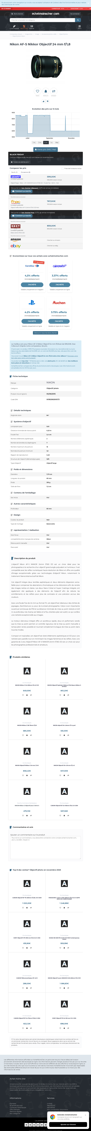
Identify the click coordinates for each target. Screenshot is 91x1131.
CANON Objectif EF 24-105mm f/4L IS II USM (64, 805)
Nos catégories (15, 1113)
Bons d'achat (17, 14)
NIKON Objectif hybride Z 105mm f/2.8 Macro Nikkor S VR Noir (64, 685)
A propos (13, 1103)
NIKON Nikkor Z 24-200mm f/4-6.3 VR (27, 685)
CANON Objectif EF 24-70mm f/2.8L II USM (27, 1018)
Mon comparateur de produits (57, 1109)
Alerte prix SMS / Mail (45, 149)
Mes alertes (51, 1107)
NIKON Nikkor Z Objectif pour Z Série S (27, 805)
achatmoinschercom (45, 13)
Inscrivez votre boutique (55, 1111)
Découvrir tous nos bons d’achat (45, 333)
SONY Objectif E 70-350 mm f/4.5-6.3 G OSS (27, 938)
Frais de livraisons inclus (71, 169)
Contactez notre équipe (18, 1107)
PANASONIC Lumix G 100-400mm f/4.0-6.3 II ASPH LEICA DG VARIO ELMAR (64, 898)
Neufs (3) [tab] (14, 172)
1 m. (34, 142)
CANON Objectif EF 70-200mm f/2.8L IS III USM (26, 897)
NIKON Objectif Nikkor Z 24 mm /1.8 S (27, 765)
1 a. (52, 142)
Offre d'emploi (15, 1109)
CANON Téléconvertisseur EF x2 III (26, 978)
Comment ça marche (21, 191)
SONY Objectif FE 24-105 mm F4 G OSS (64, 1018)
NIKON (51, 382)
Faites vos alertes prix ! (20, 162)
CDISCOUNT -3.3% (78, 8)
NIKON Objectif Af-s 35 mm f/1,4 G (64, 765)
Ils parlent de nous (16, 1105)
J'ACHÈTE (32, 285)
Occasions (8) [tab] (25, 172)
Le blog (49, 1103)
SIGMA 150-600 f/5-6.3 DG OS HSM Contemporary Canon (64, 938)
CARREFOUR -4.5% (59, 8)
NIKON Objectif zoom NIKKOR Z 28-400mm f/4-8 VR (64, 978)
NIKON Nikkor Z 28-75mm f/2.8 (27, 725)
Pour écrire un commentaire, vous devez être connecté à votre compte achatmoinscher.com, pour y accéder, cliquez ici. (45, 847)
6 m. (46, 142)
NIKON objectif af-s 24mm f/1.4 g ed (64, 725)
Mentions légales (15, 1111)
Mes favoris (51, 1105)
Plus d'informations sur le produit (18, 197)
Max (56, 142)
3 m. (39, 142)
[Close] (88, 3)
